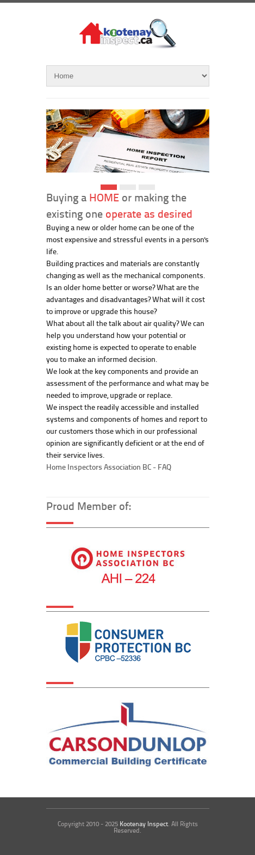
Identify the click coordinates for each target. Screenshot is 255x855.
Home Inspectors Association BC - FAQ (108, 467)
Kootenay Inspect (144, 823)
